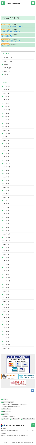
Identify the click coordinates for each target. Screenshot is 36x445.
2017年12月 (6, 234)
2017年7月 (6, 251)
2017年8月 (6, 247)
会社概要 (5, 416)
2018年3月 (6, 224)
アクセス (12, 416)
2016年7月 (6, 291)
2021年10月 (6, 110)
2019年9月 (6, 170)
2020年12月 (6, 130)
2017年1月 (6, 271)
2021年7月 (6, 120)
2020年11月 (6, 133)
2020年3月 (6, 153)
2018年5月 (6, 217)
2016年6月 (6, 294)
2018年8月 (6, 207)
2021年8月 (6, 116)
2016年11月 (6, 277)
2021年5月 (6, 126)
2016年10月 (6, 281)
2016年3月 (6, 304)
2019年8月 (6, 173)
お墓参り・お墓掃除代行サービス (11, 406)
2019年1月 (6, 190)
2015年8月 (6, 324)
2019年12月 (6, 163)
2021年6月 (6, 123)
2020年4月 (6, 150)
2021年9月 (6, 113)
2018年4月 (6, 220)
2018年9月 (6, 204)
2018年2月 (6, 227)
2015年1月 (6, 341)
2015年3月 (6, 338)
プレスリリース (7, 58)
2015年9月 (6, 321)
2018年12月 (6, 194)
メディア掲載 (7, 68)
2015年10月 (6, 318)
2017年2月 (6, 267)
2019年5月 (6, 180)
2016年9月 (6, 284)
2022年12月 (6, 86)
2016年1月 (6, 311)
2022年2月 (6, 100)
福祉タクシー (6, 404)
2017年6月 (6, 254)
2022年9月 (6, 93)
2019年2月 (6, 187)
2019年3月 (6, 183)
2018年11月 (6, 197)
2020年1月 (6, 160)
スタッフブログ (7, 61)
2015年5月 (6, 331)
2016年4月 (6, 301)
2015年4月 (6, 334)
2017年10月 (6, 240)
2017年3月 (6, 264)
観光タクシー (15, 404)
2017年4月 (6, 261)
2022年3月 (6, 96)
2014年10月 (6, 348)
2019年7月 (6, 177)
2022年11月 (6, 90)
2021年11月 (6, 106)
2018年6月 (6, 214)
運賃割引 (23, 404)
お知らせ (5, 74)
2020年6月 (6, 147)
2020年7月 (6, 143)
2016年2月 (6, 308)
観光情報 (5, 64)
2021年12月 (6, 103)
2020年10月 (6, 137)
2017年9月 (6, 244)
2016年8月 (6, 287)
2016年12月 (6, 274)
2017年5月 (6, 257)
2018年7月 (6, 210)
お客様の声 (6, 71)
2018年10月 (6, 200)
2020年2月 (6, 157)
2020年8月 (6, 140)
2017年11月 (6, 237)
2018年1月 (6, 230)
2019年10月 (6, 167)
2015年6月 (6, 328)
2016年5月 (6, 297)
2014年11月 (6, 344)
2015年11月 (6, 314)
